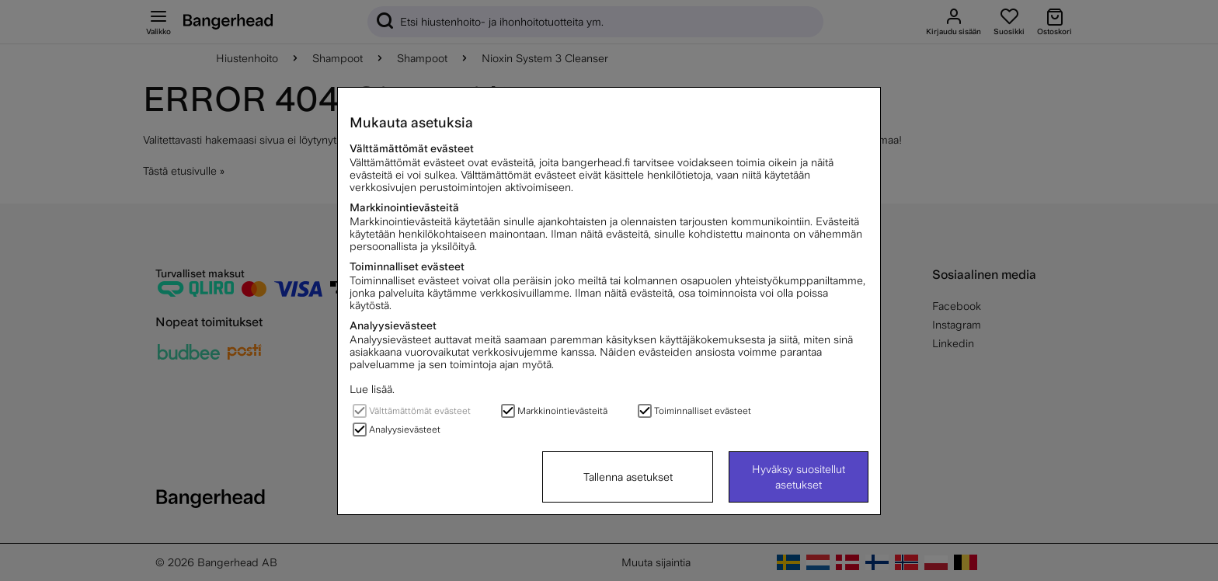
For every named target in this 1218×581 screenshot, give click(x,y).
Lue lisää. (372, 389)
